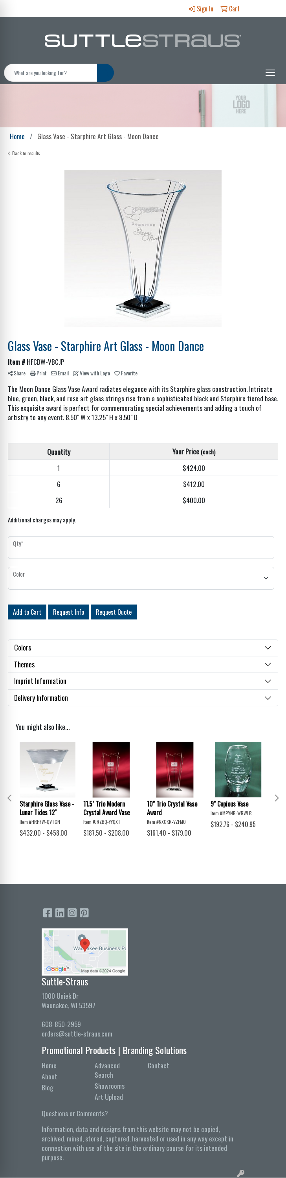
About (49, 1076)
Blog (47, 1087)
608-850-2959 (61, 1024)
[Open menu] (270, 73)
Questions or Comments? (75, 1113)
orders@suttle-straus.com (77, 1033)
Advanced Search (107, 1070)
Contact (158, 1065)
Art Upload (109, 1097)
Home (49, 1065)
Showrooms (110, 1086)
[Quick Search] (50, 73)
